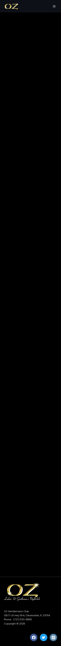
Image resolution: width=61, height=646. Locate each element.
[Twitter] (43, 637)
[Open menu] (54, 6)
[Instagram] (53, 637)
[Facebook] (33, 637)
